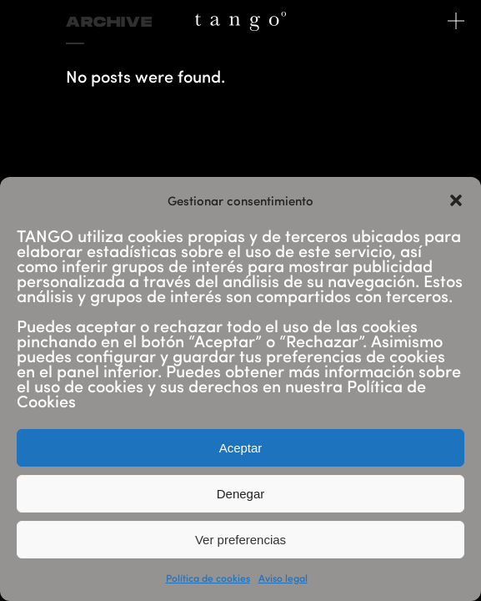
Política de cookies (208, 577)
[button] (456, 200)
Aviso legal (283, 577)
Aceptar (241, 448)
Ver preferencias (240, 540)
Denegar (241, 494)
